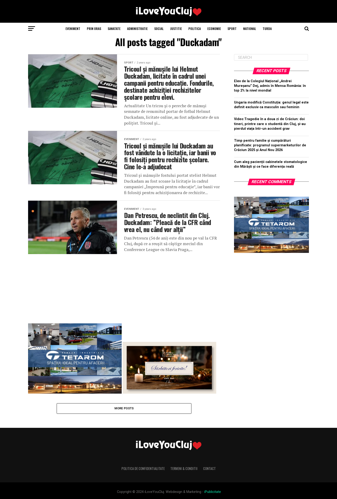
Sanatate (114, 28)
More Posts (124, 408)
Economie (214, 28)
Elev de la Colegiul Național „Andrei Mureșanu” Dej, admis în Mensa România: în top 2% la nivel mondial (270, 85)
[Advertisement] (124, 287)
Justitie (176, 28)
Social (159, 28)
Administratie (137, 28)
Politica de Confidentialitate (143, 468)
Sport (232, 28)
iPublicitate (212, 492)
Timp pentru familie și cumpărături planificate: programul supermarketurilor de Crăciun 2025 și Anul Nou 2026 (270, 145)
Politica (194, 28)
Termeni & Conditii (184, 468)
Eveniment (73, 28)
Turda (267, 28)
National (249, 28)
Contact (209, 468)
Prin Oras (94, 28)
